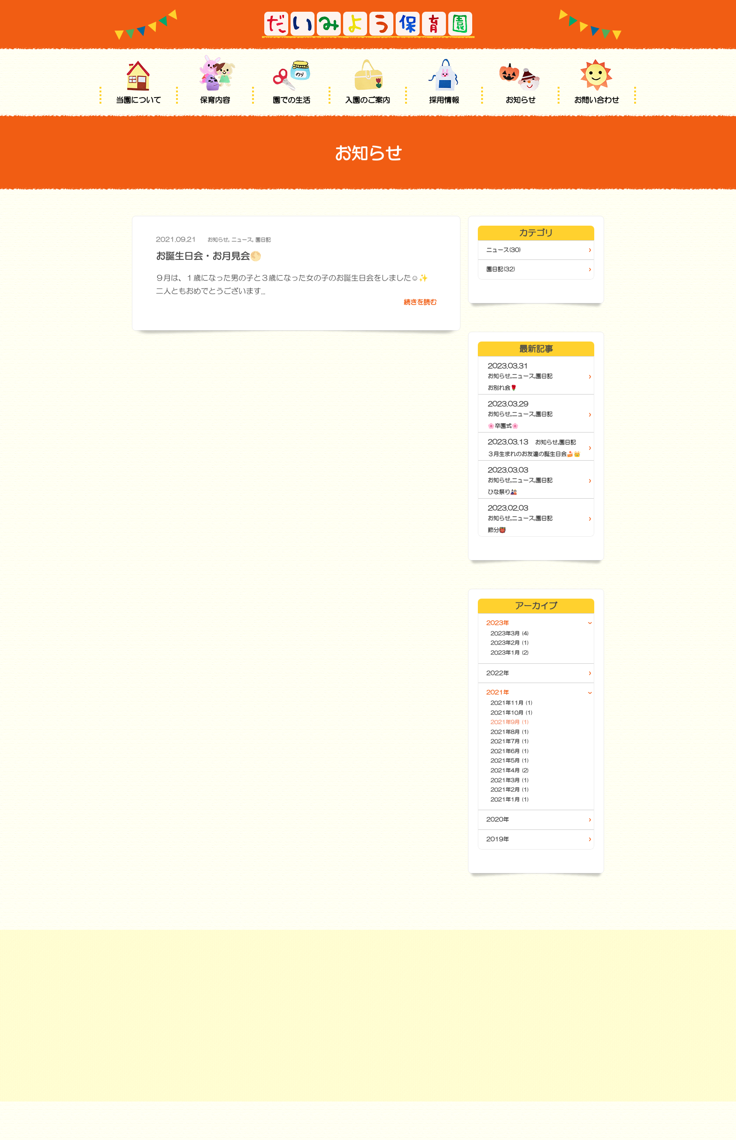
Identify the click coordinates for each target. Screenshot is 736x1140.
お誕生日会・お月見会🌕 (219, 255)
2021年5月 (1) (520, 791)
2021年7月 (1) (520, 769)
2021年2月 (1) (520, 824)
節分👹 (498, 542)
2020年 (500, 856)
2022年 (500, 691)
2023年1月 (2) (520, 671)
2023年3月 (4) (520, 649)
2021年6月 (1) (520, 780)
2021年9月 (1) (520, 747)
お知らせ (219, 239)
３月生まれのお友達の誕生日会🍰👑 (534, 461)
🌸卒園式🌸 (505, 428)
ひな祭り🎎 (505, 504)
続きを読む (418, 303)
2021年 (500, 712)
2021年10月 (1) (523, 736)
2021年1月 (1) (520, 835)
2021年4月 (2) (520, 802)
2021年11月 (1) (523, 725)
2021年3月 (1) (520, 813)
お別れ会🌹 (505, 390)
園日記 (272, 239)
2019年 (500, 877)
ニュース (247, 239)
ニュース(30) (508, 250)
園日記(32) (504, 271)
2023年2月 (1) (520, 659)
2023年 (500, 635)
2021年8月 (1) (520, 758)
